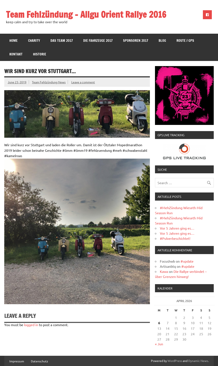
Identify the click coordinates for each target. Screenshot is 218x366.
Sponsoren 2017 (135, 40)
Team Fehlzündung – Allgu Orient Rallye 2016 (86, 14)
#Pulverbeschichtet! (175, 238)
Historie (39, 54)
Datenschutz (39, 361)
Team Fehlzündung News (49, 82)
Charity (34, 40)
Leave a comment (83, 82)
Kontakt (16, 54)
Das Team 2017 (61, 40)
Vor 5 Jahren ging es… (177, 228)
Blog (162, 40)
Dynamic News (198, 361)
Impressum (16, 361)
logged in (31, 325)
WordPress (175, 361)
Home (13, 40)
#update (187, 261)
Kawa (164, 271)
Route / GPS (185, 40)
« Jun (159, 344)
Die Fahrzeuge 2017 (98, 40)
